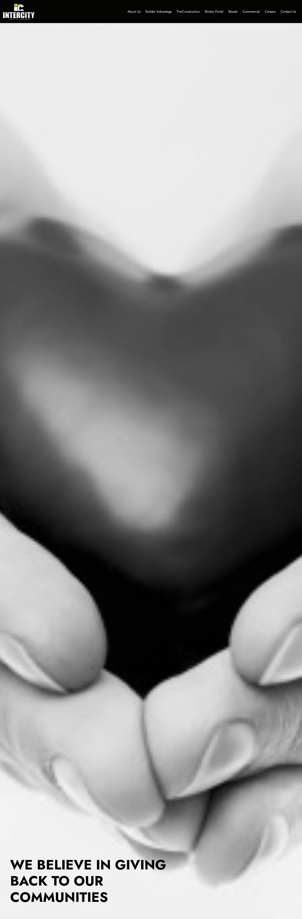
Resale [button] (233, 11)
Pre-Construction (188, 11)
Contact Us (288, 11)
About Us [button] (134, 11)
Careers (270, 11)
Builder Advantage (159, 11)
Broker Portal (214, 11)
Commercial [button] (251, 11)
